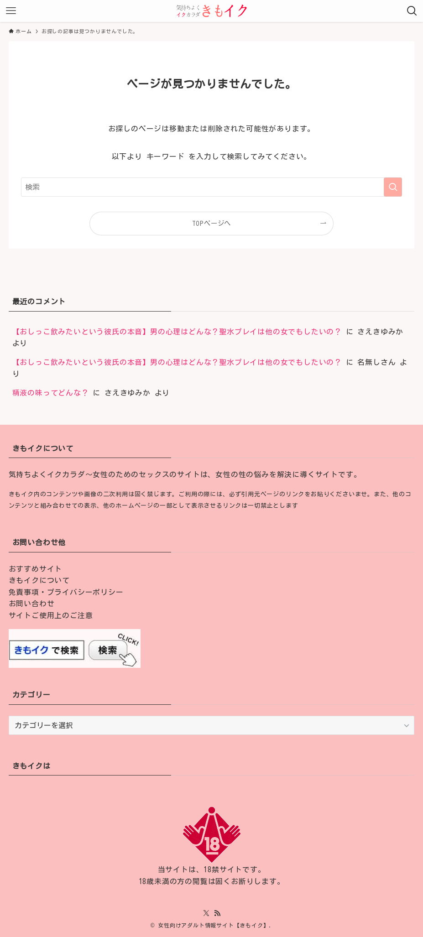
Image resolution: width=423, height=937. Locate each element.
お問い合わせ (32, 603)
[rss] (217, 913)
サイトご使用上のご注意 (51, 615)
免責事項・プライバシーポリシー (66, 592)
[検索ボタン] (412, 11)
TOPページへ (211, 223)
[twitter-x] (206, 913)
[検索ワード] (211, 187)
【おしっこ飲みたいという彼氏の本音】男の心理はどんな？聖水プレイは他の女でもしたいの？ (177, 331)
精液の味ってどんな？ (50, 392)
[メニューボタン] (11, 11)
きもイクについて (39, 580)
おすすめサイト (36, 569)
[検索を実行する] (393, 187)
